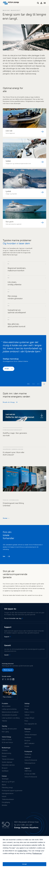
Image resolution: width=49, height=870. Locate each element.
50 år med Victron (7, 742)
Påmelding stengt (7, 787)
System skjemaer (7, 762)
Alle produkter (6, 706)
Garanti (7, 655)
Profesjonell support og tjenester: (12, 790)
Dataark (4, 756)
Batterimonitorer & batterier (10, 712)
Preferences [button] (37, 853)
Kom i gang (5, 731)
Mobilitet (4, 805)
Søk (4, 556)
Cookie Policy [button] (22, 851)
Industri (4, 796)
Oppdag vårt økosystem (9, 729)
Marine (4, 784)
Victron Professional (31, 760)
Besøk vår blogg (9, 402)
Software (4, 750)
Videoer (27, 715)
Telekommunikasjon (8, 799)
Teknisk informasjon (8, 759)
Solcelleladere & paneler (9, 715)
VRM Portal (28, 771)
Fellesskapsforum (30, 763)
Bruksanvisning (6, 753)
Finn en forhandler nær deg (13, 618)
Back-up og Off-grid (8, 781)
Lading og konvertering (9, 709)
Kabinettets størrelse (8, 765)
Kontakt (27, 706)
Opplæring (28, 754)
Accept (24, 864)
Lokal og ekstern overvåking (10, 718)
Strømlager (5, 779)
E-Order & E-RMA (30, 774)
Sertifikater (5, 771)
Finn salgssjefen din (31, 724)
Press (26, 721)
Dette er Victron (7, 739)
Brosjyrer (4, 768)
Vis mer (6, 518)
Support (7, 637)
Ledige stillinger (29, 718)
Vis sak (7, 368)
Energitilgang (6, 802)
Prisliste (27, 746)
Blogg (26, 709)
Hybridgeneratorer (7, 793)
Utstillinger (28, 757)
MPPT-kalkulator (29, 743)
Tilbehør (4, 721)
